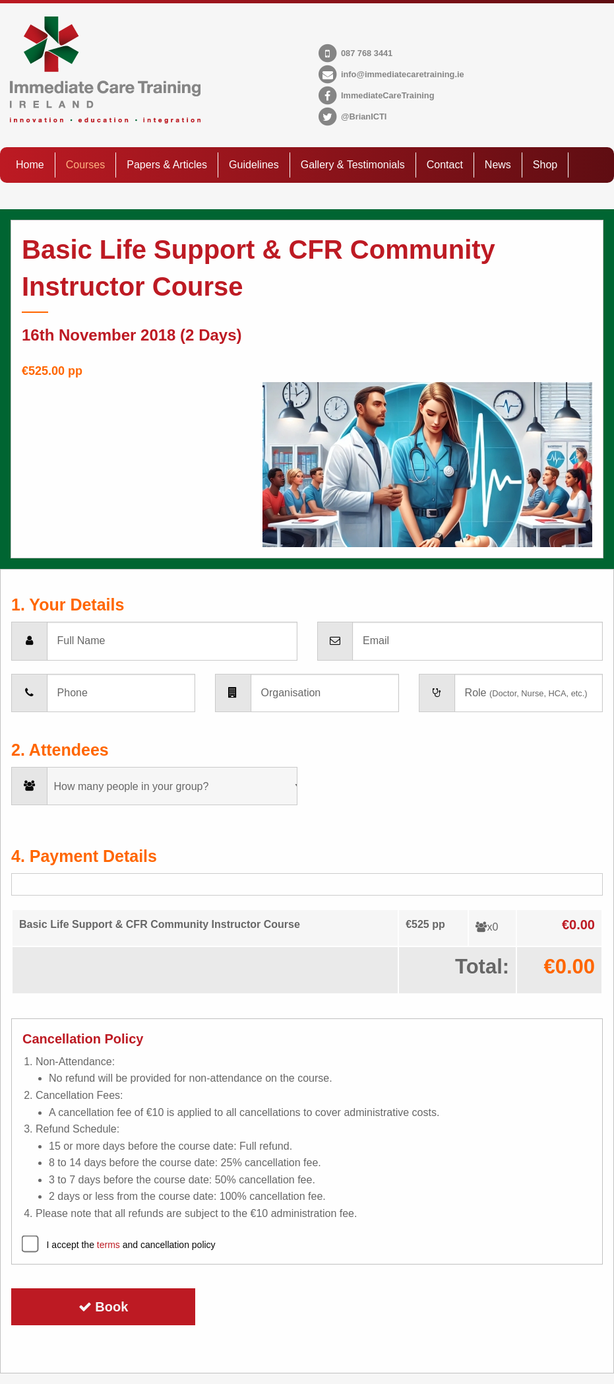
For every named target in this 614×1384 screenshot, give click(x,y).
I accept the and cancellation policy (131, 1244)
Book (103, 1307)
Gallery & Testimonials (353, 164)
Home (30, 164)
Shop (545, 164)
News (498, 164)
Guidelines (254, 164)
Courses (86, 164)
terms (108, 1244)
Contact (445, 164)
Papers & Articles (167, 164)
